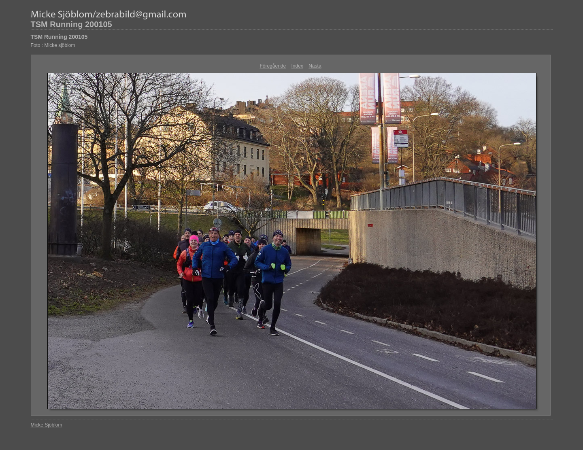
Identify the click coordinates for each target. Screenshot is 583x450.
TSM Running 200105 (71, 24)
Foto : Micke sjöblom (53, 45)
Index (297, 66)
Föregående (273, 66)
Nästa (315, 66)
